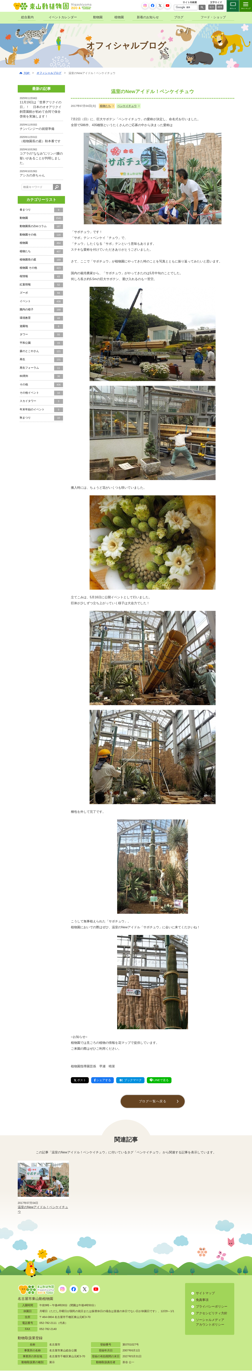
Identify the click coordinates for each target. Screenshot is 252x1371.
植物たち (105, 105)
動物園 (98, 17)
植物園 (119, 17)
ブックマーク (133, 1080)
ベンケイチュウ (127, 105)
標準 (220, 7)
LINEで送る (164, 1080)
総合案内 (27, 17)
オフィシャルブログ (49, 72)
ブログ (178, 17)
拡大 (211, 7)
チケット (233, 8)
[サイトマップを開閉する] (245, 6)
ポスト (80, 1080)
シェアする (104, 1080)
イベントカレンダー (63, 17)
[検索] (185, 7)
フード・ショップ (213, 17)
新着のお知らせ (148, 17)
